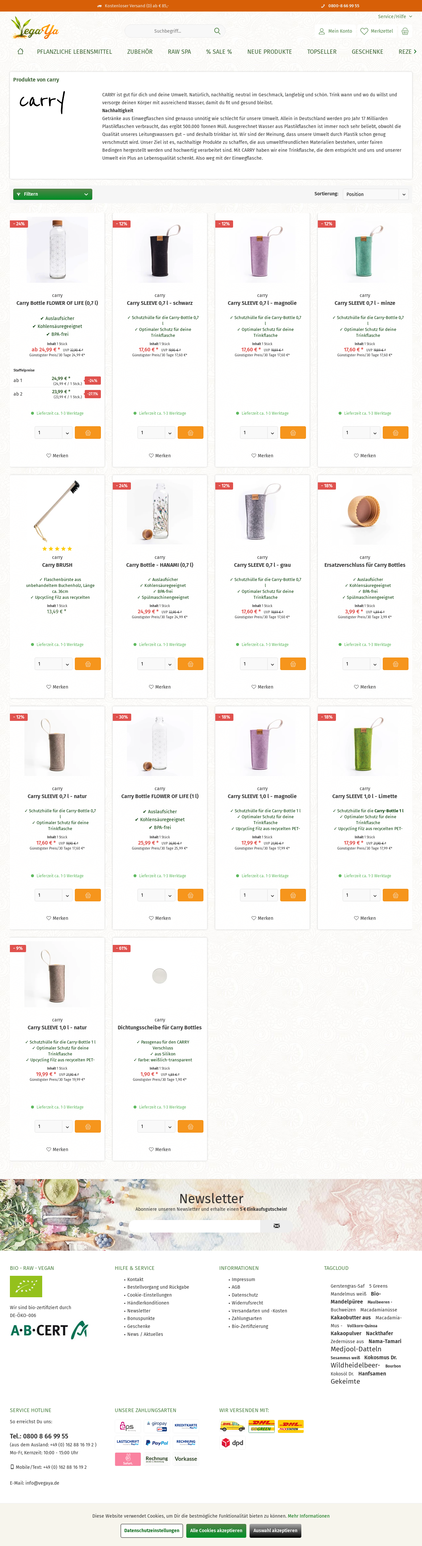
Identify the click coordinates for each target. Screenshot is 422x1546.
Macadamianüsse (378, 1310)
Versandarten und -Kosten (259, 1311)
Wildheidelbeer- (356, 1365)
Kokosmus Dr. (380, 1357)
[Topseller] (322, 52)
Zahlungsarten (247, 1318)
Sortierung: (326, 194)
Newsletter (138, 1311)
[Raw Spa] (179, 52)
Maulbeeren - (380, 1302)
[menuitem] (392, 17)
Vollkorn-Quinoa (362, 1326)
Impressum (243, 1279)
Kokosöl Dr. (343, 1374)
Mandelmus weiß (349, 1294)
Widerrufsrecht (247, 1303)
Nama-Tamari (385, 1341)
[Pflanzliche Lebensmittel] (74, 52)
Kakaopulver (347, 1333)
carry (57, 295)
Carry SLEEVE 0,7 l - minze (365, 303)
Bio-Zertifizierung (250, 1326)
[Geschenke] (367, 52)
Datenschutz (245, 1295)
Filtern (27, 194)
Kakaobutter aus (351, 1317)
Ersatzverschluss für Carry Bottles (365, 565)
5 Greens (378, 1286)
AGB (236, 1287)
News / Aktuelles (145, 1334)
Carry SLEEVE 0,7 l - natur (57, 796)
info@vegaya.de (42, 1483)
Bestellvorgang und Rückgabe (158, 1287)
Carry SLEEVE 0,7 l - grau (262, 565)
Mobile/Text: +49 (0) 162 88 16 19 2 (48, 1467)
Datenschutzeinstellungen (151, 1530)
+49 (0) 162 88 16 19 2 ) (73, 1445)
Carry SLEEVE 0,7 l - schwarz (160, 303)
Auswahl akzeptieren (275, 1530)
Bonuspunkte (141, 1318)
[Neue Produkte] (270, 52)
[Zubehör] (140, 52)
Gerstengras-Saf (348, 1286)
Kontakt (135, 1279)
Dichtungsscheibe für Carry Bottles (160, 1027)
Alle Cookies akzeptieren (216, 1530)
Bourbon (393, 1366)
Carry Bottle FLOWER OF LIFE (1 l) (159, 796)
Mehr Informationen (309, 1516)
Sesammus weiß (346, 1358)
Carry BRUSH (57, 565)
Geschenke (138, 1326)
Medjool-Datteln (356, 1349)
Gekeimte (345, 1381)
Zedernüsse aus (348, 1341)
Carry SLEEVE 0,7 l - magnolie (262, 303)
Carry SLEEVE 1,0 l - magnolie (262, 796)
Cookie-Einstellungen (149, 1295)
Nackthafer (379, 1333)
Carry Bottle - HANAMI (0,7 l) (159, 565)
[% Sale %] (219, 52)
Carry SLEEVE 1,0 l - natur (57, 1027)
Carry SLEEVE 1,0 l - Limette (364, 796)
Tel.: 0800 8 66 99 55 (39, 1436)
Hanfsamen (372, 1373)
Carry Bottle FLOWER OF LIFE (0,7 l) (57, 303)
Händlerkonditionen (148, 1303)
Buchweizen (344, 1310)
